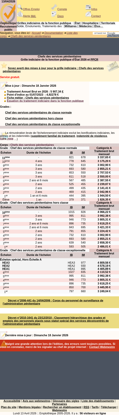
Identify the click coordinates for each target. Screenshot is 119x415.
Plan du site (8, 407)
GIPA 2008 (6, 139)
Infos (91, 9)
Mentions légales (30, 407)
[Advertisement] (59, 46)
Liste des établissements (97, 401)
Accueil (36, 32)
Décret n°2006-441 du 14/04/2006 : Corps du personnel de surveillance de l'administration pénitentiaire (53, 302)
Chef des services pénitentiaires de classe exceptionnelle (42, 124)
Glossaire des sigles (66, 401)
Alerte (26, 16)
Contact (93, 16)
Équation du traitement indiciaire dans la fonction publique (45, 100)
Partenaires (59, 404)
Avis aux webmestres (36, 401)
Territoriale (108, 23)
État (77, 23)
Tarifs (95, 407)
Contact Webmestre (102, 347)
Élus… (98, 26)
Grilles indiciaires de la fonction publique (44, 23)
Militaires (71, 26)
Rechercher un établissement (62, 407)
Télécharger (109, 407)
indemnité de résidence (91, 135)
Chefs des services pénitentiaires (30, 36)
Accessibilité (12, 401)
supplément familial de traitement (53, 135)
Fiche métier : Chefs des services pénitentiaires (38, 97)
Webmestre (59, 410)
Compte (59, 9)
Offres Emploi (28, 9)
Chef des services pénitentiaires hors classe (34, 118)
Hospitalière (90, 23)
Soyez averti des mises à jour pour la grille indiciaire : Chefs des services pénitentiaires (53, 70)
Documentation (53, 32)
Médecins (85, 26)
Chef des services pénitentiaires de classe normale (38, 112)
